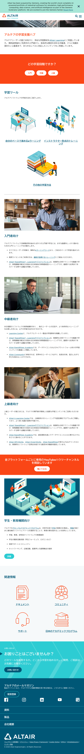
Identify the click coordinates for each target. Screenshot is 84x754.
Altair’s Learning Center (19, 418)
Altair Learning (57, 40)
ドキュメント (22, 604)
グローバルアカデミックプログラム (26, 528)
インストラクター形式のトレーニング (61, 142)
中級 (41, 73)
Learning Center (16, 333)
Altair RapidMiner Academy (21, 347)
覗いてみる (42, 469)
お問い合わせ (13, 670)
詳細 (9, 556)
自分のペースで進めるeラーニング (23, 141)
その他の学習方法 (42, 185)
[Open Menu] (80, 16)
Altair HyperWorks (33, 442)
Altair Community (16, 354)
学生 (53, 528)
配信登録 (12, 694)
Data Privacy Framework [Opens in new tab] (39, 742)
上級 (53, 73)
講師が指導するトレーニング (44, 257)
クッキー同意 (8, 744)
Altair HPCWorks (16, 442)
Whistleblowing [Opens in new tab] (72, 742)
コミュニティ (61, 604)
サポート (22, 631)
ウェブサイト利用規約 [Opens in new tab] (11, 742)
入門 (30, 73)
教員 (72, 528)
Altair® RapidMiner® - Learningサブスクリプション (29, 262)
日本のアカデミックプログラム (61, 631)
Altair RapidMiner (50, 442)
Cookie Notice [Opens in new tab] (54, 742)
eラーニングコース (42, 250)
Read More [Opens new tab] (68, 10)
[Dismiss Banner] (79, 6)
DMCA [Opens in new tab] (63, 742)
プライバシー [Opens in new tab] (24, 742)
